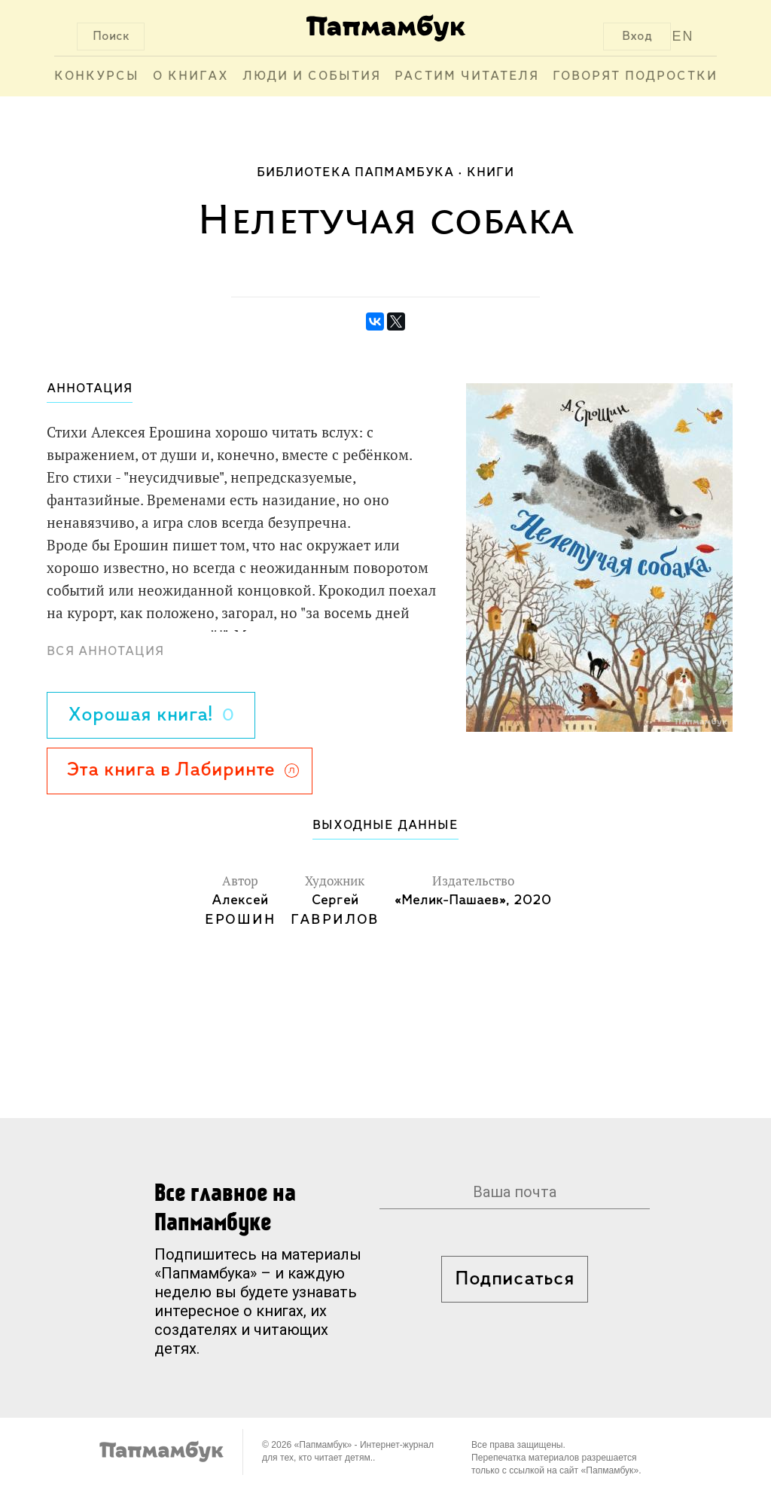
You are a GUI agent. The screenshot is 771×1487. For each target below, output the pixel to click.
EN (683, 36)
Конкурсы (96, 76)
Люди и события (311, 76)
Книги (490, 173)
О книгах (191, 76)
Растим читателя (467, 76)
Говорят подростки (635, 76)
